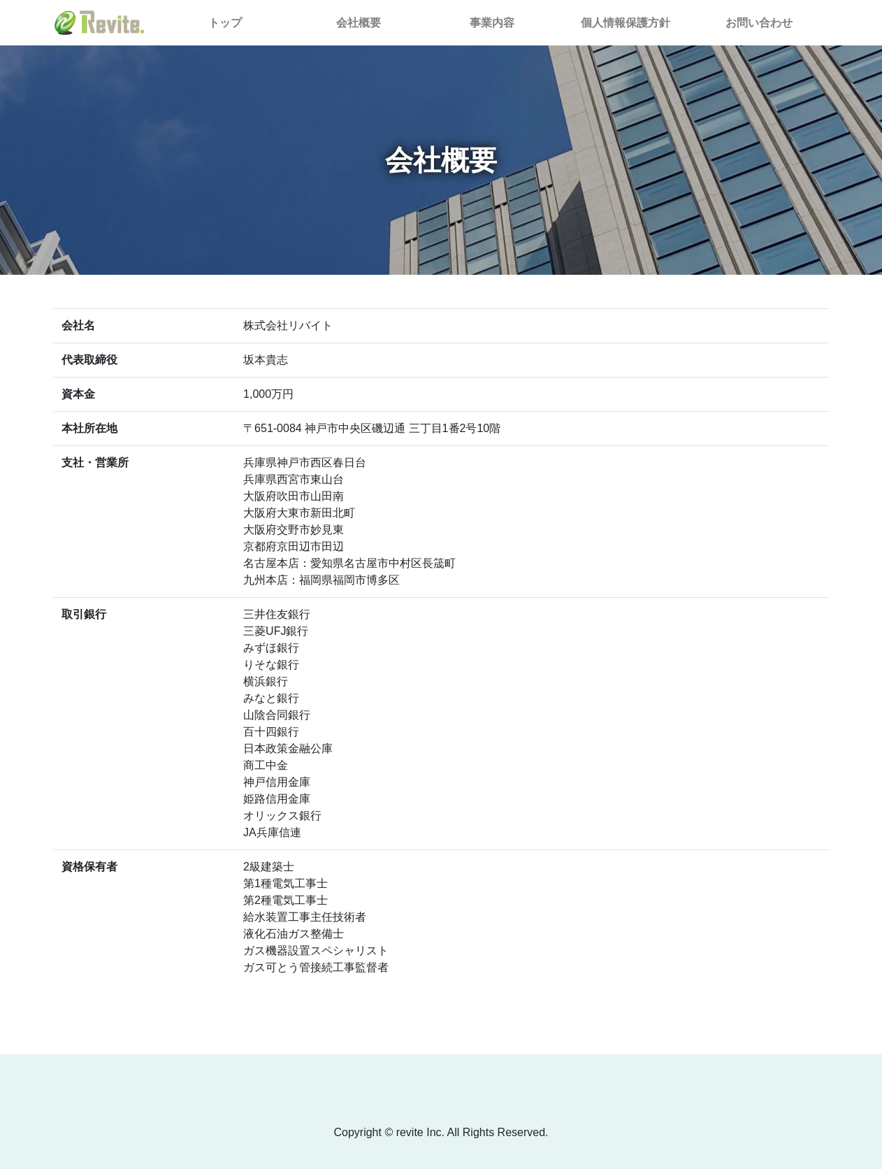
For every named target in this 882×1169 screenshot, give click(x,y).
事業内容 (492, 23)
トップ (247, 21)
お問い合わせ (759, 23)
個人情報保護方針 (625, 23)
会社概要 (358, 23)
